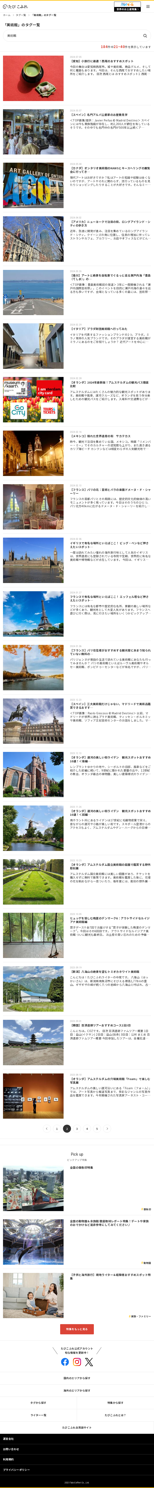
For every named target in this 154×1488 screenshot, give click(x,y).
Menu (148, 6)
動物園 (147, 1263)
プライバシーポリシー (16, 1470)
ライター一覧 (38, 1415)
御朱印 (147, 1209)
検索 (145, 36)
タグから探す (38, 1403)
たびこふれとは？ (115, 1415)
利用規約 (8, 1459)
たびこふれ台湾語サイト (77, 1427)
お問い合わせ (11, 1449)
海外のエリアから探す (77, 1390)
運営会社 (8, 1439)
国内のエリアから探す (77, 1378)
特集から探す (115, 1403)
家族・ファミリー (141, 1316)
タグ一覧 (21, 15)
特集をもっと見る (77, 1329)
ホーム (6, 15)
